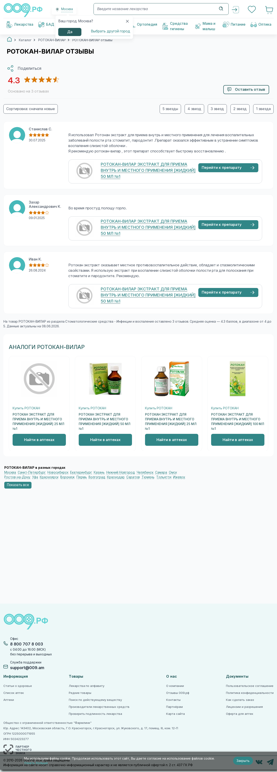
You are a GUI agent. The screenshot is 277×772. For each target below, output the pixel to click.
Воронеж (67, 477)
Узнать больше (36, 763)
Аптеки (8, 700)
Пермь (81, 477)
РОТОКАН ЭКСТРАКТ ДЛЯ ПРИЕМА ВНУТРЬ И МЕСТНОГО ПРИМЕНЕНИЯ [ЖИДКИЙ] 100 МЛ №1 (237, 421)
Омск (173, 472)
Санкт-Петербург (32, 472)
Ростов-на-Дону (17, 477)
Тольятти (163, 477)
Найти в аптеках (39, 440)
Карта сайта (175, 713)
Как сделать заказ (240, 700)
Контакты (173, 700)
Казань (99, 472)
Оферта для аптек (239, 713)
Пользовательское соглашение (249, 686)
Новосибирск (57, 472)
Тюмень (148, 477)
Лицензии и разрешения (244, 707)
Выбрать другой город (110, 31)
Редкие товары (80, 693)
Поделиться (29, 68)
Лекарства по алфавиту (86, 686)
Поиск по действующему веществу (95, 700)
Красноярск (49, 477)
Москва (10, 472)
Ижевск (179, 477)
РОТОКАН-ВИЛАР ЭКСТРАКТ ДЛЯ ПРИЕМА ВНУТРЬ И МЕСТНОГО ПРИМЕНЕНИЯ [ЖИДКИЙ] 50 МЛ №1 (148, 170)
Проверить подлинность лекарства (95, 713)
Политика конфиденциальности (250, 693)
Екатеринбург (81, 472)
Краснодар (116, 477)
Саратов (133, 477)
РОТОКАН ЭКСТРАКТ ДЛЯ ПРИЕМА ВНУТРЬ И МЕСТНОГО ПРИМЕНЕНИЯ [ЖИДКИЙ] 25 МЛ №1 (38, 421)
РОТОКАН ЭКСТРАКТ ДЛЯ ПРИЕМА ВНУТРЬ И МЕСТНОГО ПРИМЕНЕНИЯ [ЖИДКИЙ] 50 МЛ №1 (104, 421)
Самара (161, 472)
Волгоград (97, 477)
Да (69, 32)
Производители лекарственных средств (99, 707)
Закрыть (243, 761)
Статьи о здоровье (17, 686)
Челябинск (145, 472)
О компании (175, 686)
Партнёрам (174, 707)
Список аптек (13, 693)
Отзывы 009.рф (177, 693)
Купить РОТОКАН (26, 408)
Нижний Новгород (120, 472)
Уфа (35, 477)
